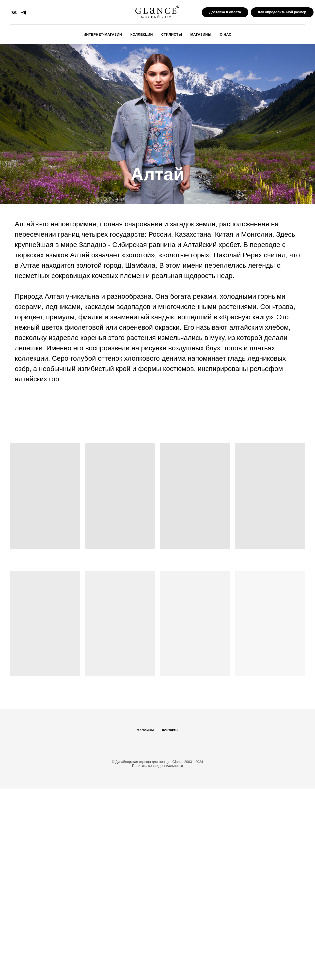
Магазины (200, 34)
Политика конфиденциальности (157, 766)
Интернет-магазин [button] (103, 34)
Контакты (170, 730)
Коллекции (141, 34)
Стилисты (171, 34)
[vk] (14, 12)
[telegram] (24, 12)
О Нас (225, 34)
